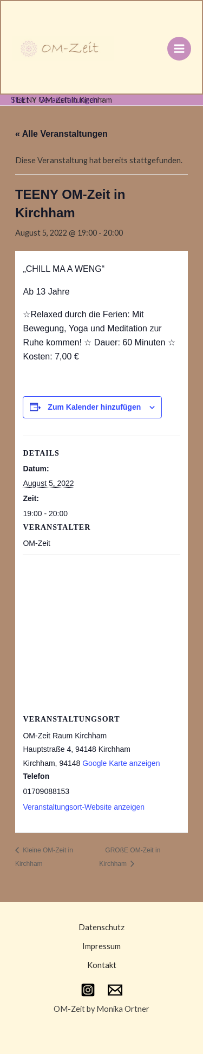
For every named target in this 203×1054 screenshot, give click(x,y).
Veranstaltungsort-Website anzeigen (84, 807)
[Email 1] (115, 990)
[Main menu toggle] (179, 49)
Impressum (101, 946)
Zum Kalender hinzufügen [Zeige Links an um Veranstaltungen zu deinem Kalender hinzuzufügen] (94, 407)
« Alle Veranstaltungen (61, 133)
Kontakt (101, 965)
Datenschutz (101, 927)
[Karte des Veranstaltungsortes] (101, 633)
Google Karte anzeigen (121, 763)
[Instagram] (88, 990)
